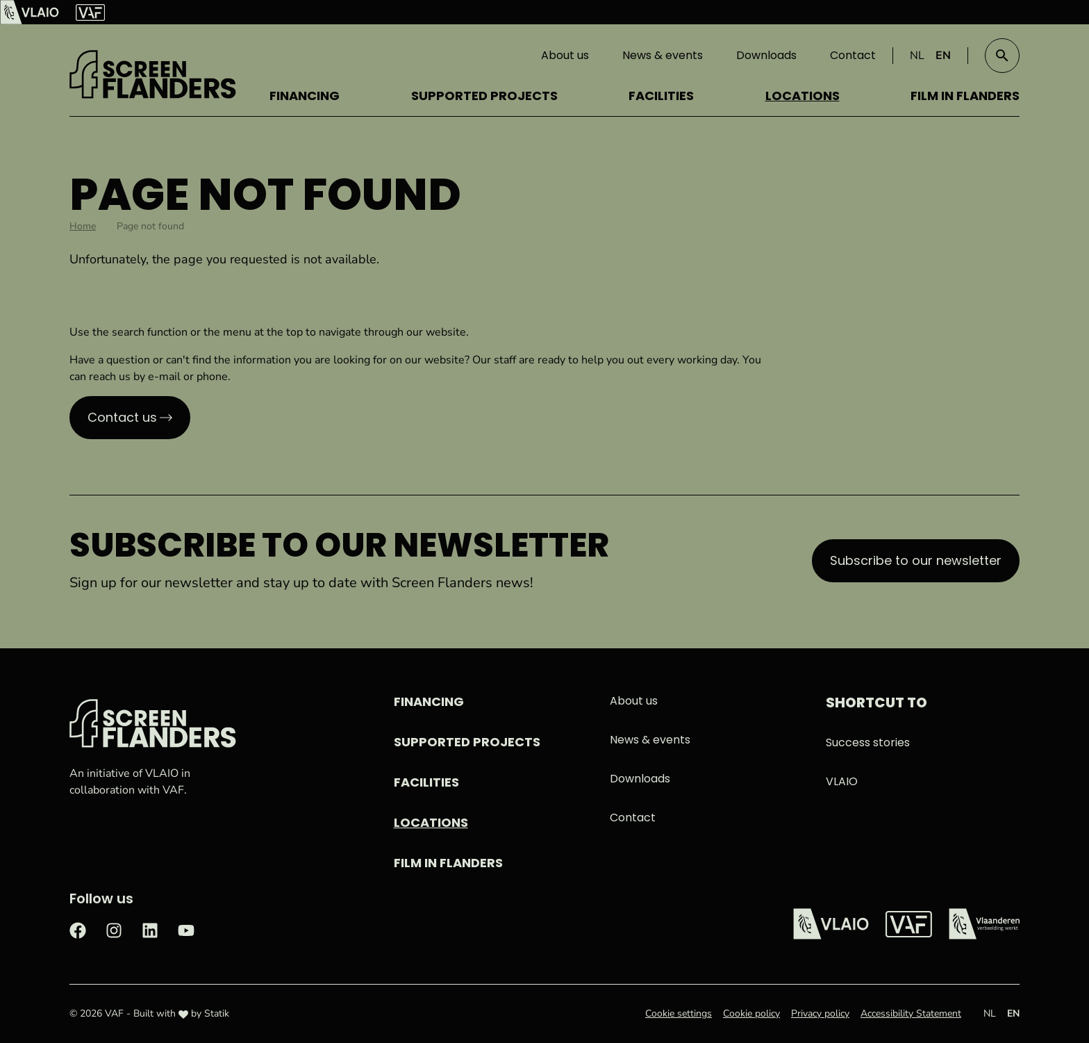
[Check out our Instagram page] (114, 929)
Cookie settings (678, 1013)
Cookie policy (751, 1013)
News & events (662, 55)
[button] (1002, 55)
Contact (853, 55)
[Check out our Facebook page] (77, 929)
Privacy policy (820, 1013)
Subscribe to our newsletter (915, 560)
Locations (802, 95)
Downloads (766, 55)
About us (565, 55)
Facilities (661, 95)
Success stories (868, 742)
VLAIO (842, 781)
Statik (216, 1013)
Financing (304, 95)
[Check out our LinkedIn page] (150, 929)
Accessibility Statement (911, 1013)
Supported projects (484, 95)
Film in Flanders (965, 95)
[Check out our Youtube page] (186, 929)
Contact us (122, 417)
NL (917, 55)
